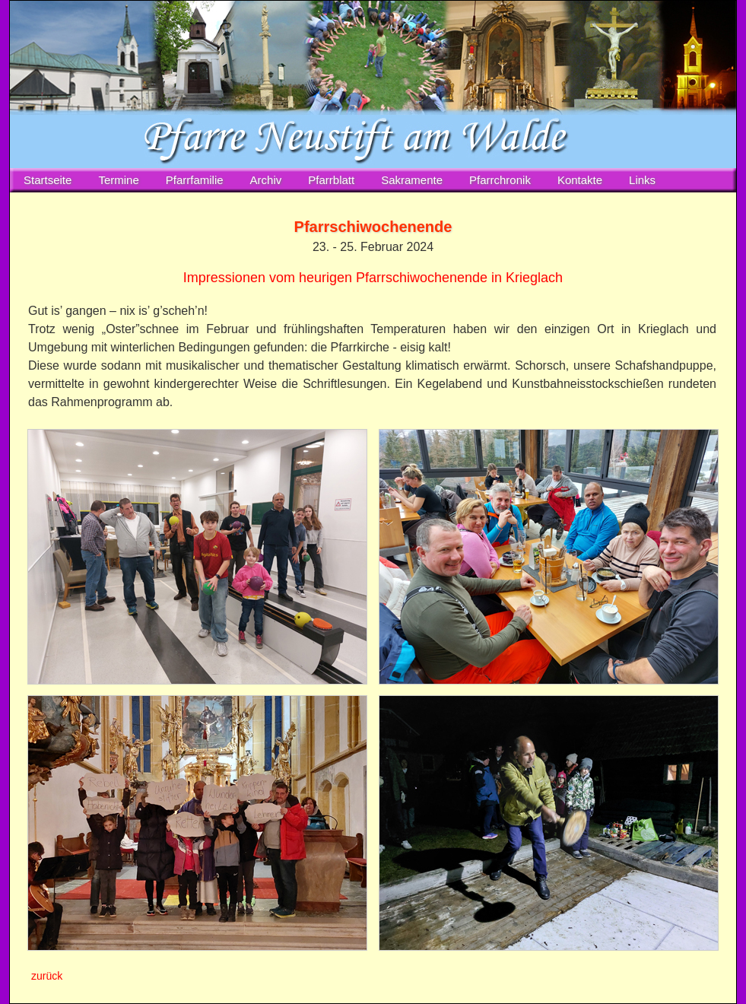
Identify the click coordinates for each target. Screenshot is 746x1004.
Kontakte (579, 179)
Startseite (47, 179)
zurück (46, 976)
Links (642, 179)
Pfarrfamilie (195, 179)
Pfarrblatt (331, 179)
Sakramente (412, 179)
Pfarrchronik (500, 179)
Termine (118, 179)
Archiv (266, 179)
